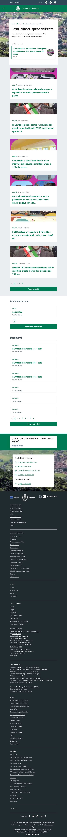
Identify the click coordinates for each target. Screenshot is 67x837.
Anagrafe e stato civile (17, 542)
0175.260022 (16, 634)
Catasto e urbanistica (16, 551)
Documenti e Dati (15, 517)
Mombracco (13, 754)
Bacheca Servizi (15, 721)
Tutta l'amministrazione (33, 326)
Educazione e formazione (17, 556)
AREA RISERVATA (32, 834)
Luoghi (12, 610)
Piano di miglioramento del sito (19, 706)
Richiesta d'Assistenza (16, 718)
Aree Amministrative (16, 511)
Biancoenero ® (21, 832)
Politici (12, 525)
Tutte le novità (33, 289)
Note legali (13, 729)
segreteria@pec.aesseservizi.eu (22, 691)
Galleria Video (14, 618)
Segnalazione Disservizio (17, 715)
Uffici (14, 309)
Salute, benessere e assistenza (19, 568)
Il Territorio (13, 612)
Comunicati (13, 596)
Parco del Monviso (15, 763)
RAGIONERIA (17, 312)
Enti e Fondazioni (15, 520)
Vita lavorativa (14, 577)
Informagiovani (14, 781)
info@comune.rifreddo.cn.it (22, 642)
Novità (14, 85)
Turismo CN (13, 801)
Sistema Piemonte (15, 789)
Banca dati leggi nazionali (17, 786)
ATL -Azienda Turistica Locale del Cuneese (22, 772)
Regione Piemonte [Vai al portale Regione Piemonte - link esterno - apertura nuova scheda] (15, 2)
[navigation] (4, 8)
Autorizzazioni (14, 548)
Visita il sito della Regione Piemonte (21, 757)
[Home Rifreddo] (26, 8)
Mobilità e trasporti (15, 565)
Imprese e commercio (16, 562)
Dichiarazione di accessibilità (18, 703)
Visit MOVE (13, 795)
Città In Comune (48, 825)
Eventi (12, 607)
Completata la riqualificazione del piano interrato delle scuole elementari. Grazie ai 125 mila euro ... (31, 164)
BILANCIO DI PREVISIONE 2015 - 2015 (27, 376)
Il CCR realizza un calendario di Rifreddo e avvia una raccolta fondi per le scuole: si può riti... (32, 235)
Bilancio (15, 345)
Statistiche (13, 741)
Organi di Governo (15, 508)
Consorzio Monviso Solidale (18, 766)
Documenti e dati (34, 424)
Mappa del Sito (14, 744)
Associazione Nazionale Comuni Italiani (22, 775)
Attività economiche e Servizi (19, 621)
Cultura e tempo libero (16, 553)
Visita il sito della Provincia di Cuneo (21, 760)
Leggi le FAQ (14, 709)
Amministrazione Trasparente (19, 700)
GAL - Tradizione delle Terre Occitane (21, 783)
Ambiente (13, 539)
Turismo (12, 574)
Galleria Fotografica (16, 615)
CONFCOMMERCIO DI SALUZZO (20, 792)
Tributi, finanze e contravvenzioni (20, 571)
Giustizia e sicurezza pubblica (18, 559)
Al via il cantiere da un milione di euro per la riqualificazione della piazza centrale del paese (30, 51)
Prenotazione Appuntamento (19, 712)
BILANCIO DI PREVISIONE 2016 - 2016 (27, 362)
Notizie (12, 587)
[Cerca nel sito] (55, 8)
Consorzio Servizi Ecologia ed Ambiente (22, 769)
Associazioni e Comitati (17, 624)
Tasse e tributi (14, 590)
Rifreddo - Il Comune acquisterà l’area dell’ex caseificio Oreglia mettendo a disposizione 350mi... (33, 271)
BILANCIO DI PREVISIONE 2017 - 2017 (27, 348)
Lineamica (13, 778)
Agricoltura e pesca (16, 536)
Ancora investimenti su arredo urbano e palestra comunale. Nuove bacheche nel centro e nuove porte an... (30, 199)
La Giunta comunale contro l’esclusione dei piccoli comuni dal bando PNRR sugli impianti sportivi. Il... (33, 128)
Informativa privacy (16, 726)
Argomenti (20, 24)
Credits (12, 735)
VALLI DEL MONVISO (16, 798)
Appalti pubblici (14, 545)
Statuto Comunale (15, 723)
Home (13, 24)
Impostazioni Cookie (16, 732)
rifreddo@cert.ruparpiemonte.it (23, 640)
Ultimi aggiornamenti (16, 738)
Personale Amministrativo (18, 523)
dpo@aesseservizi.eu (20, 689)
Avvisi (12, 593)
